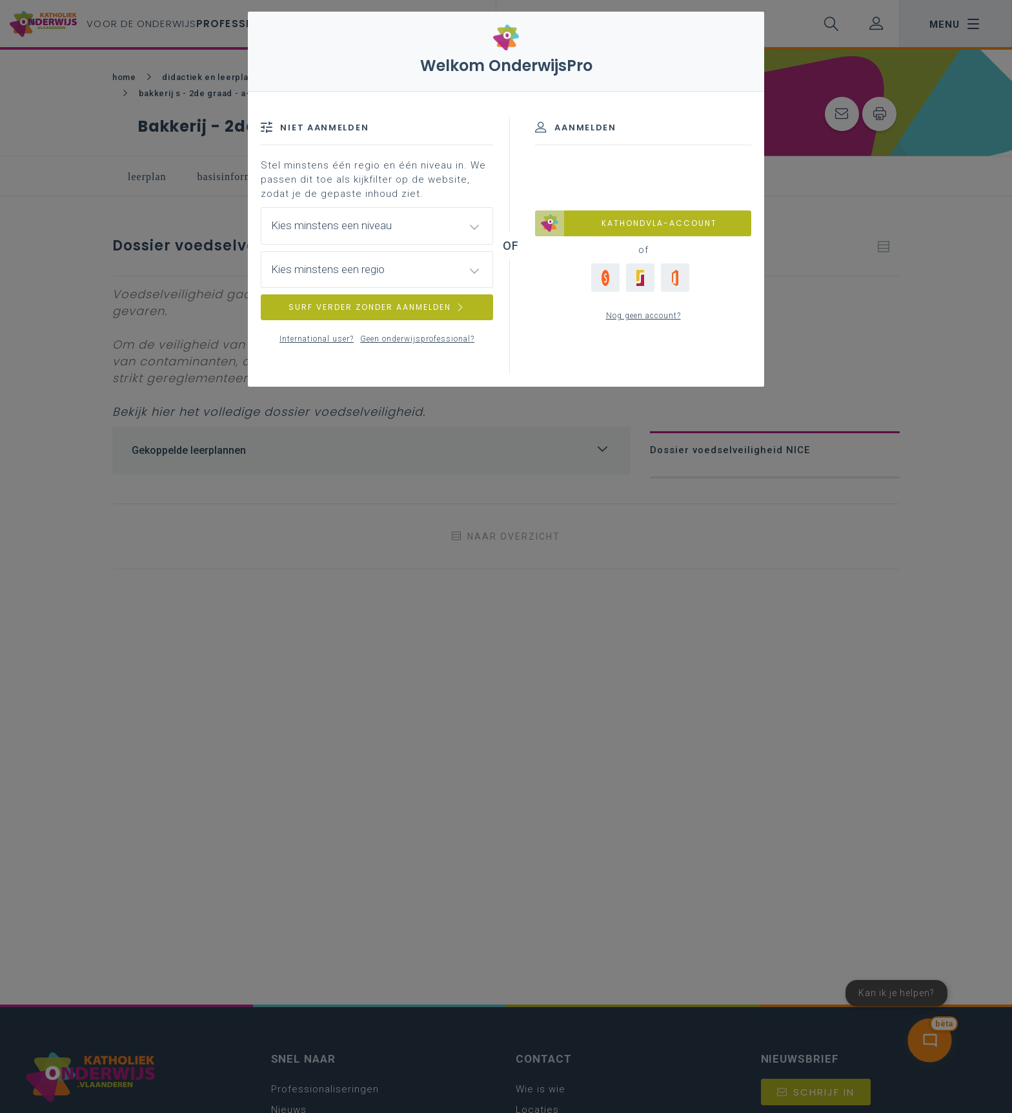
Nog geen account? (643, 315)
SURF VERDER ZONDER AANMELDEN (376, 306)
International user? (316, 338)
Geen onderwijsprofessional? (417, 338)
